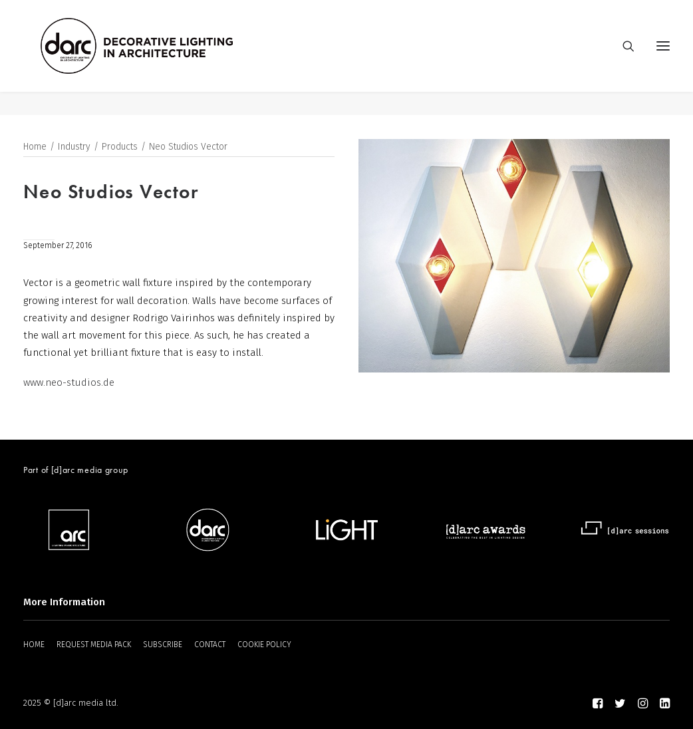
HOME (34, 644)
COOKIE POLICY (264, 644)
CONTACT (209, 644)
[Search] (622, 58)
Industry (74, 147)
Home (35, 147)
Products (120, 147)
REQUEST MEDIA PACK (94, 644)
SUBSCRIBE (162, 644)
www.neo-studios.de (68, 383)
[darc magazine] (161, 58)
